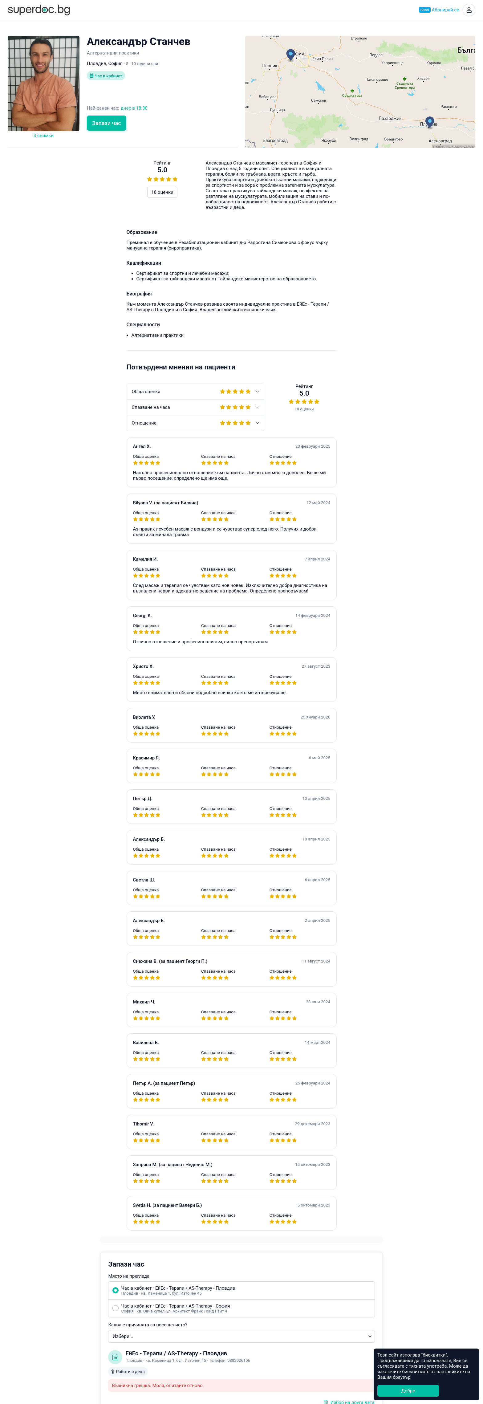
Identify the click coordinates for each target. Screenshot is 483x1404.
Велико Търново (263, 1331)
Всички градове (262, 1359)
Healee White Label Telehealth (368, 1287)
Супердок (86, 1295)
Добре (408, 1391)
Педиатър (168, 1302)
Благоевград (259, 1317)
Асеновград (258, 1309)
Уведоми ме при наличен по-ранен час (309, 391)
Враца (251, 1338)
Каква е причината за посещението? (292, 249)
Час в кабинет (107, 77)
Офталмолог (171, 1331)
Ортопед (166, 1338)
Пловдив (255, 1295)
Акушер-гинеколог (177, 1288)
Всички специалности (181, 1359)
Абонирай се (438, 10)
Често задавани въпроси (340, 480)
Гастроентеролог (175, 1317)
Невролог (167, 1324)
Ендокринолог (173, 1295)
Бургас (252, 1324)
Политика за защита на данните (104, 1324)
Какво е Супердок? (90, 1288)
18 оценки (44, 193)
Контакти (80, 1331)
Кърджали (256, 1352)
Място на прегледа (273, 200)
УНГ (161, 1309)
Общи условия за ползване (99, 1317)
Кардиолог (169, 1345)
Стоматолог (170, 1352)
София (252, 1288)
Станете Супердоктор (93, 1303)
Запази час (106, 124)
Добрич (253, 1345)
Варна (251, 1302)
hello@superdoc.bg (428, 480)
